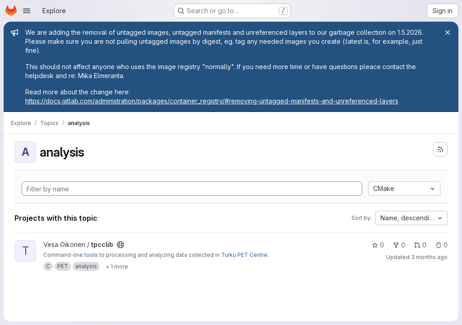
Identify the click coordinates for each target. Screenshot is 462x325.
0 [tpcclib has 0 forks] (399, 245)
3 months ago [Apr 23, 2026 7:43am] (429, 257)
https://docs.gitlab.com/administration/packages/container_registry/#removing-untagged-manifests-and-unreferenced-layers (211, 101)
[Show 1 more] (117, 266)
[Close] (447, 32)
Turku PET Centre (244, 254)
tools (91, 254)
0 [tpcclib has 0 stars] (378, 245)
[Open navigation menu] (26, 11)
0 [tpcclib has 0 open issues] (441, 245)
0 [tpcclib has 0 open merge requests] (420, 245)
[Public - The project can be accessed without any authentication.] (120, 244)
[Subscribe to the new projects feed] (440, 149)
